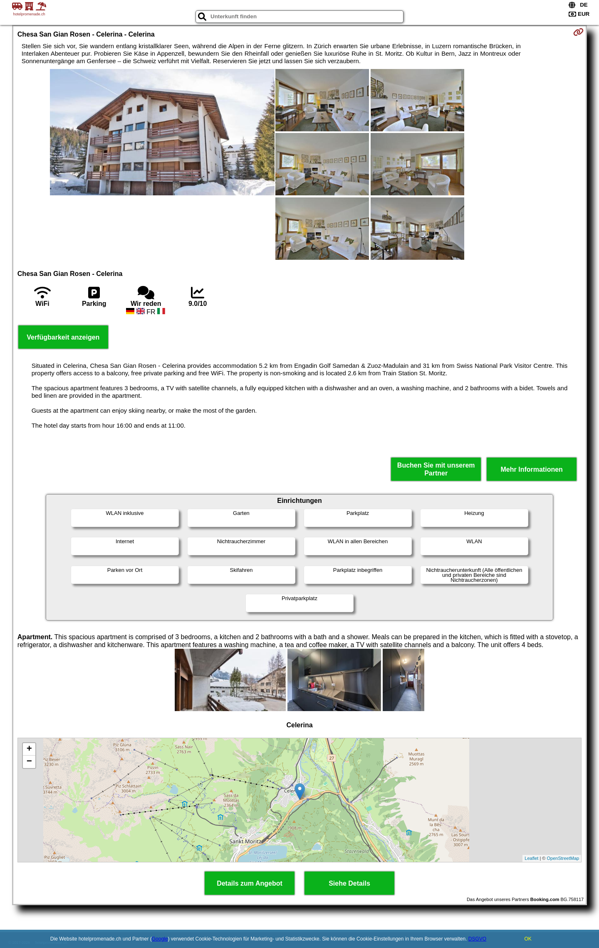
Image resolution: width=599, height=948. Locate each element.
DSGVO (477, 939)
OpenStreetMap (563, 858)
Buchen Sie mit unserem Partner (436, 469)
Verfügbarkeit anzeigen (63, 337)
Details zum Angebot (249, 883)
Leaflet (531, 858)
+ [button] (29, 749)
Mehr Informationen (532, 469)
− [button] (29, 762)
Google (160, 939)
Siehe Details (349, 883)
